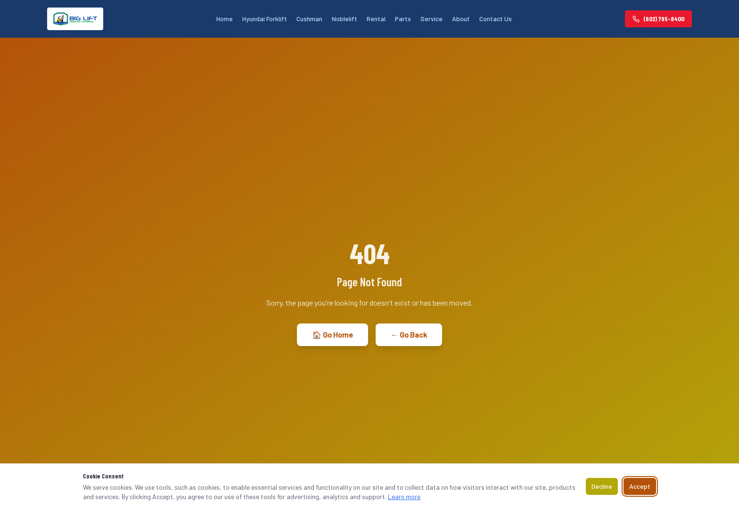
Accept (639, 486)
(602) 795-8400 (658, 19)
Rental (376, 19)
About (461, 19)
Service (431, 19)
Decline (601, 486)
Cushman (309, 19)
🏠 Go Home (332, 334)
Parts (403, 19)
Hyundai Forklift (264, 19)
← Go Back (409, 334)
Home (224, 19)
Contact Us (495, 19)
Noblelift (344, 19)
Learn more (404, 497)
